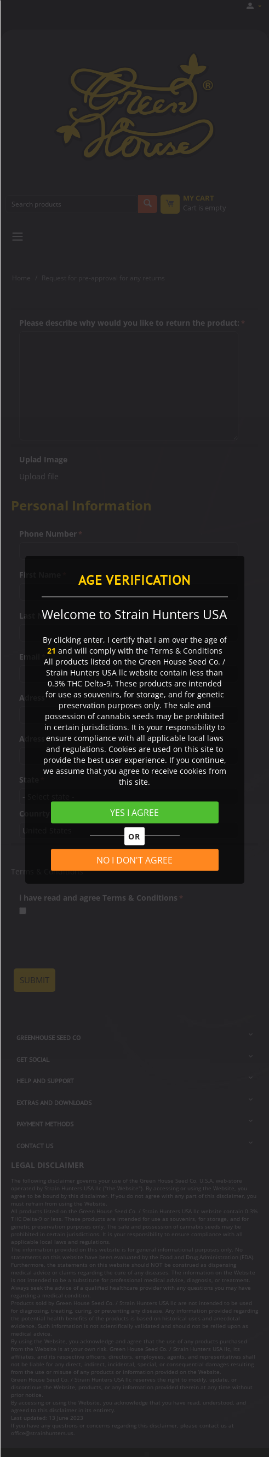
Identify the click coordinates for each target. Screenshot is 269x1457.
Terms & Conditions (186, 650)
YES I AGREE (134, 813)
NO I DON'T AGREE (134, 860)
